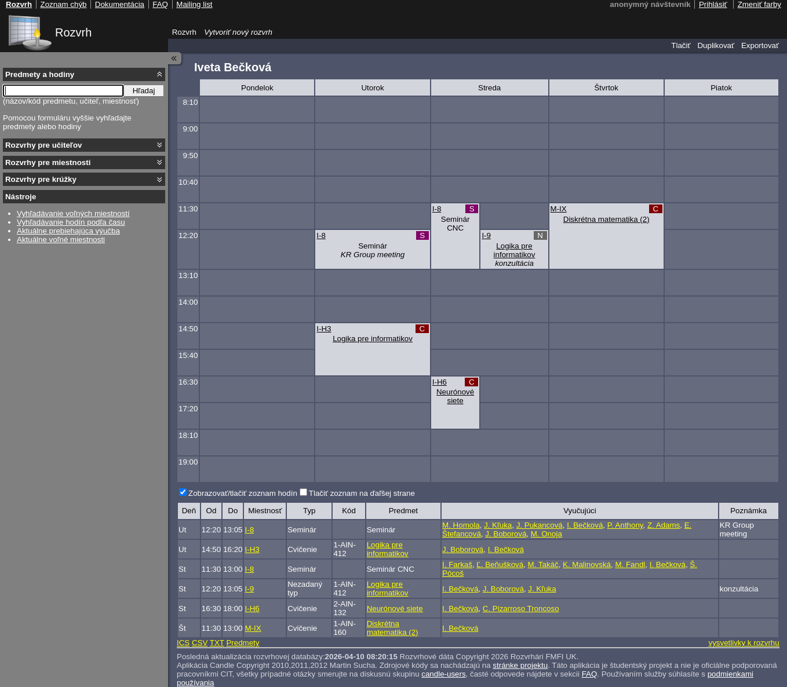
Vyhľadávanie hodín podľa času (71, 222)
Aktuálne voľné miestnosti (61, 239)
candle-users (443, 674)
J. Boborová (505, 533)
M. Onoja (546, 533)
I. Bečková (585, 525)
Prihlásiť (713, 4)
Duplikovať (715, 45)
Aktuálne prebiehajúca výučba (68, 230)
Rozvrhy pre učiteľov (43, 145)
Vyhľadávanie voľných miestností (73, 213)
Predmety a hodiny (39, 74)
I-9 (486, 235)
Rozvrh (73, 32)
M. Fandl (630, 564)
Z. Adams (663, 525)
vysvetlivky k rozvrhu (743, 642)
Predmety (242, 642)
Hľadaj (144, 90)
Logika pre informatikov (514, 250)
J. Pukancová (539, 525)
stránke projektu (520, 665)
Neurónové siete (455, 396)
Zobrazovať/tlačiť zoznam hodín (242, 493)
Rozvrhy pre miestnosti (47, 162)
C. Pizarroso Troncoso (521, 608)
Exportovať (760, 45)
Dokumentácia (119, 4)
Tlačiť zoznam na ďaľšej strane (362, 493)
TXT (217, 642)
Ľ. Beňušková (499, 564)
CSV (199, 642)
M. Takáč (543, 564)
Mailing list (194, 4)
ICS (183, 642)
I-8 (437, 208)
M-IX (559, 208)
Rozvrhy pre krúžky (40, 179)
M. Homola (460, 525)
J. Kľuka (498, 525)
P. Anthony (625, 525)
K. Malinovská (587, 564)
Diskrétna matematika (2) (606, 219)
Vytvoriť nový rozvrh (238, 32)
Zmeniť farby (759, 4)
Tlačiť (680, 45)
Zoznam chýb (63, 4)
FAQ (589, 674)
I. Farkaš (457, 564)
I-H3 (323, 328)
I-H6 (439, 382)
